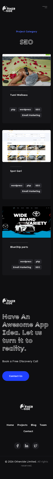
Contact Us (15, 376)
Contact (28, 431)
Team (43, 425)
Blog (33, 425)
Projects (22, 425)
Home (10, 425)
